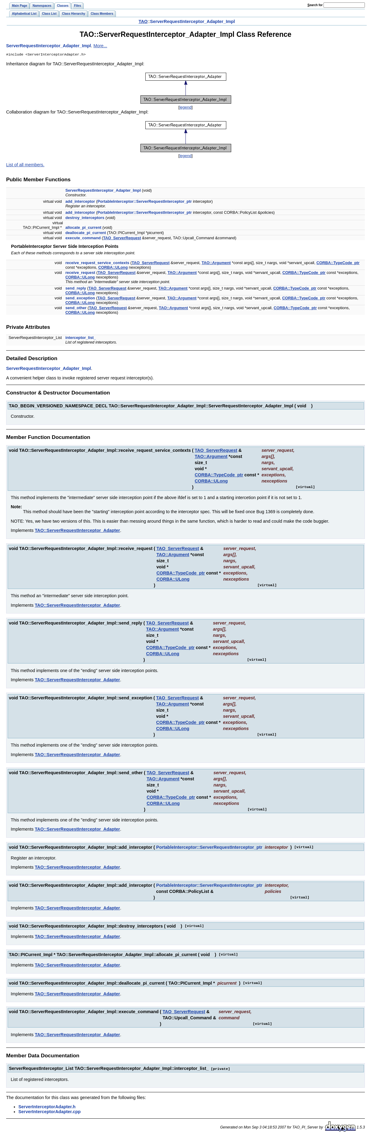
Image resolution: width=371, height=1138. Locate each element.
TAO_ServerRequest (122, 238)
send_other (75, 308)
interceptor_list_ (80, 338)
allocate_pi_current (83, 228)
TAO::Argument (216, 263)
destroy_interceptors (84, 218)
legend (185, 108)
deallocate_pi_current (85, 233)
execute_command (83, 238)
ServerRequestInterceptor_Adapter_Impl (192, 21)
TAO (143, 21)
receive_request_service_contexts (97, 263)
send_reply (75, 288)
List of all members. (25, 165)
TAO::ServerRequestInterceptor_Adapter (77, 531)
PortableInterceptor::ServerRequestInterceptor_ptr (145, 202)
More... (100, 45)
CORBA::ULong (113, 268)
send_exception (80, 298)
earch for (315, 5)
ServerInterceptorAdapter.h (46, 1107)
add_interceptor (80, 202)
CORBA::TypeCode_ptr (338, 263)
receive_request (80, 273)
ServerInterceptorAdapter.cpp (49, 1111)
